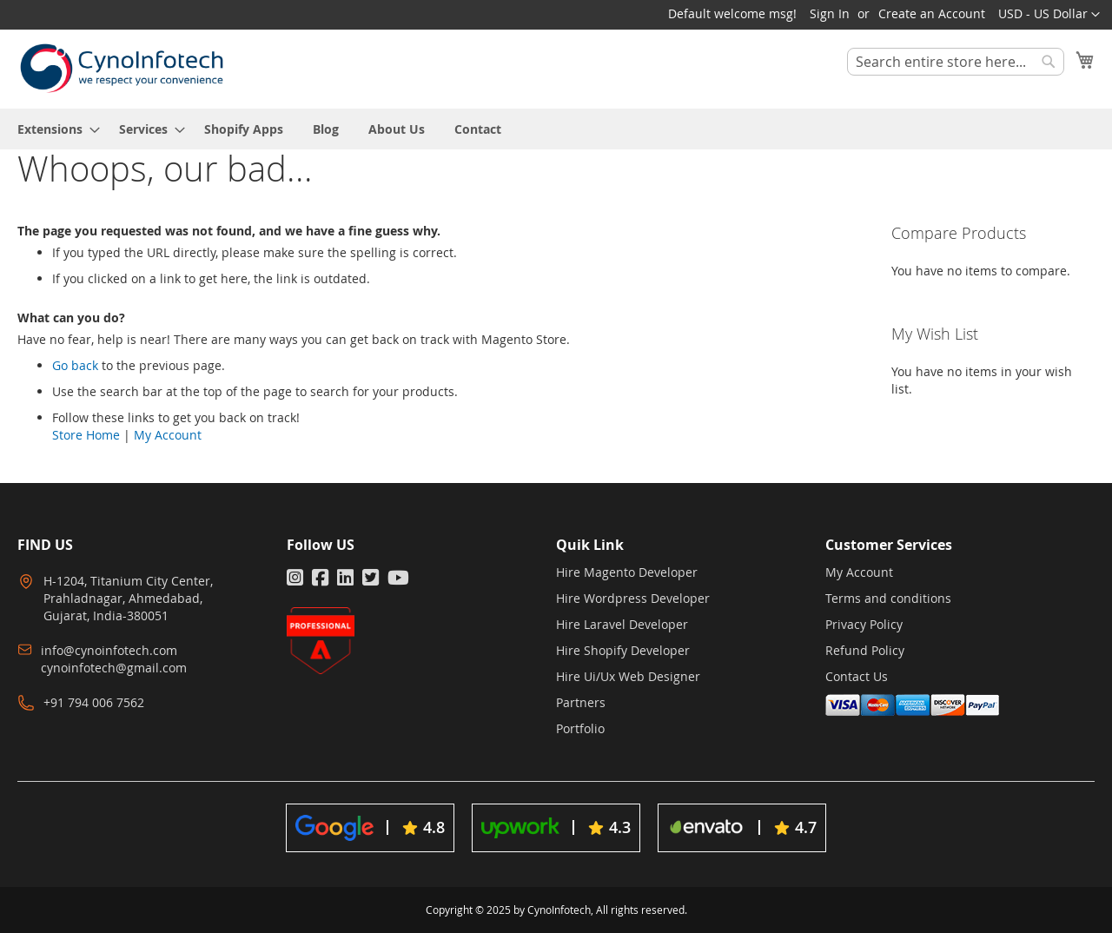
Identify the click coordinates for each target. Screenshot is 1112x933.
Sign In (830, 13)
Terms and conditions (888, 598)
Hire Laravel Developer (622, 624)
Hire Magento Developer (627, 572)
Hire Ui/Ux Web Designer (628, 676)
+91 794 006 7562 (93, 702)
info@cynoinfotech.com (109, 650)
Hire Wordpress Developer (633, 598)
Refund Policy (864, 650)
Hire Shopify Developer (623, 650)
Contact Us (856, 676)
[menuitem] (53, 129)
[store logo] (121, 68)
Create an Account (931, 13)
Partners (581, 702)
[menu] (556, 129)
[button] (1049, 14)
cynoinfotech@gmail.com (114, 667)
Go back (75, 365)
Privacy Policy (864, 624)
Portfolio (580, 728)
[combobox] (955, 62)
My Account (168, 435)
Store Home (86, 435)
